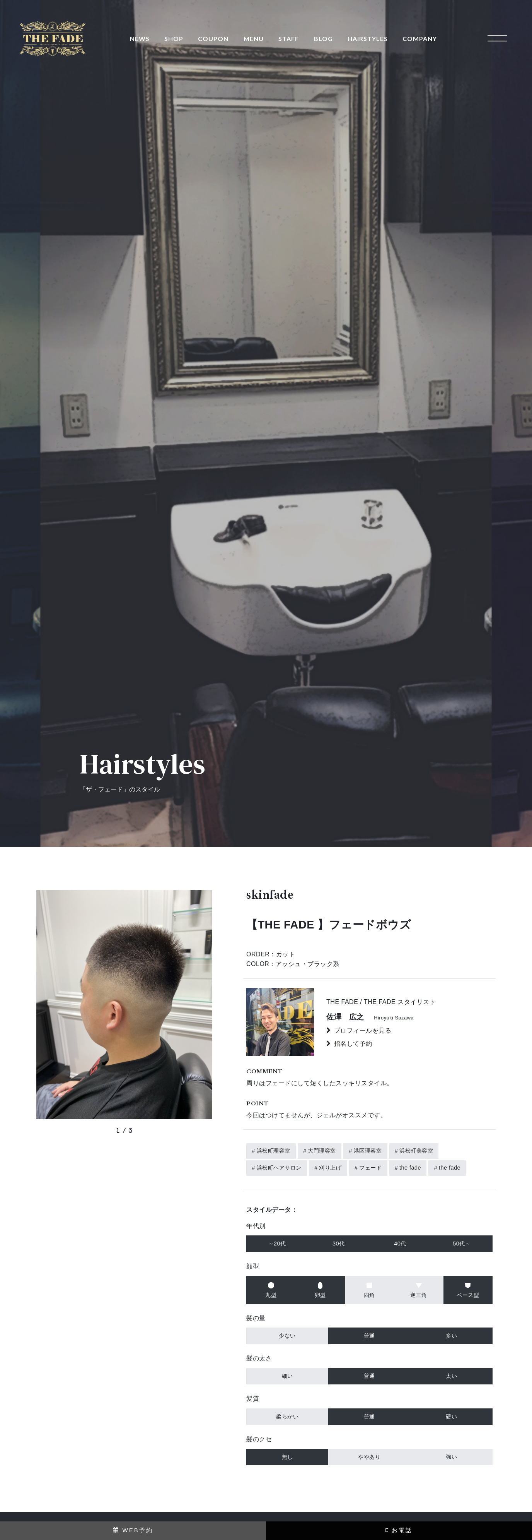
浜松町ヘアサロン (279, 1168)
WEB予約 (133, 1530)
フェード (370, 1168)
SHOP (173, 38)
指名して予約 (353, 1043)
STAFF (288, 38)
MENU (254, 38)
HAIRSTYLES (368, 38)
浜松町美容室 (416, 1151)
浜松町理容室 (273, 1151)
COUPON (213, 38)
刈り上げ (330, 1168)
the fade (410, 1168)
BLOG (323, 38)
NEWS (140, 38)
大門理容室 (322, 1151)
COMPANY (419, 38)
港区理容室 (368, 1151)
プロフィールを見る (363, 1030)
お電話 (399, 1530)
